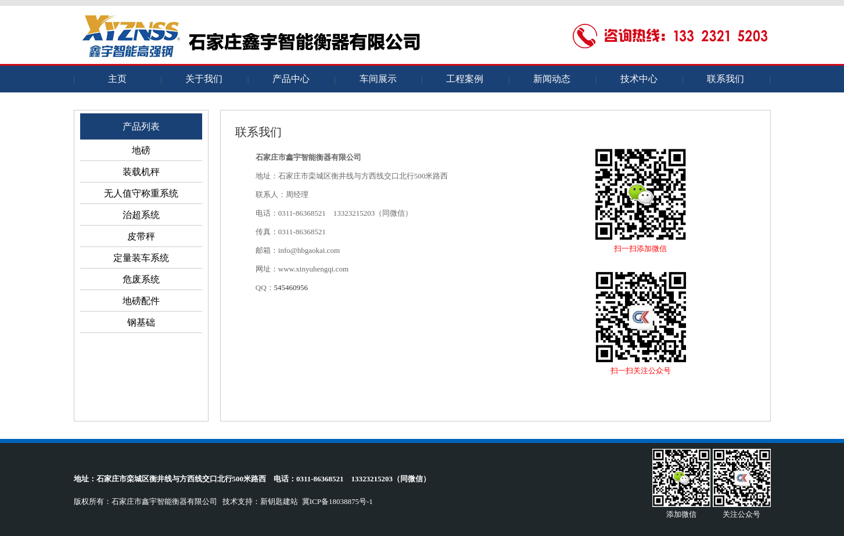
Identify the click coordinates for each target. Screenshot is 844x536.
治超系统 (141, 215)
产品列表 (141, 126)
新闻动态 (551, 79)
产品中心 (291, 79)
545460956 (291, 287)
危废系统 (141, 279)
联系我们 (725, 79)
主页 (117, 79)
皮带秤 (141, 236)
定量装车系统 (141, 258)
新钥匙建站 (279, 501)
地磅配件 (141, 301)
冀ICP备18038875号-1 (337, 501)
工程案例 (464, 79)
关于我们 (203, 79)
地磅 (141, 150)
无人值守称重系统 (141, 193)
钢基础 (141, 322)
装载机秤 (141, 172)
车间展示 (378, 79)
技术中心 (639, 79)
